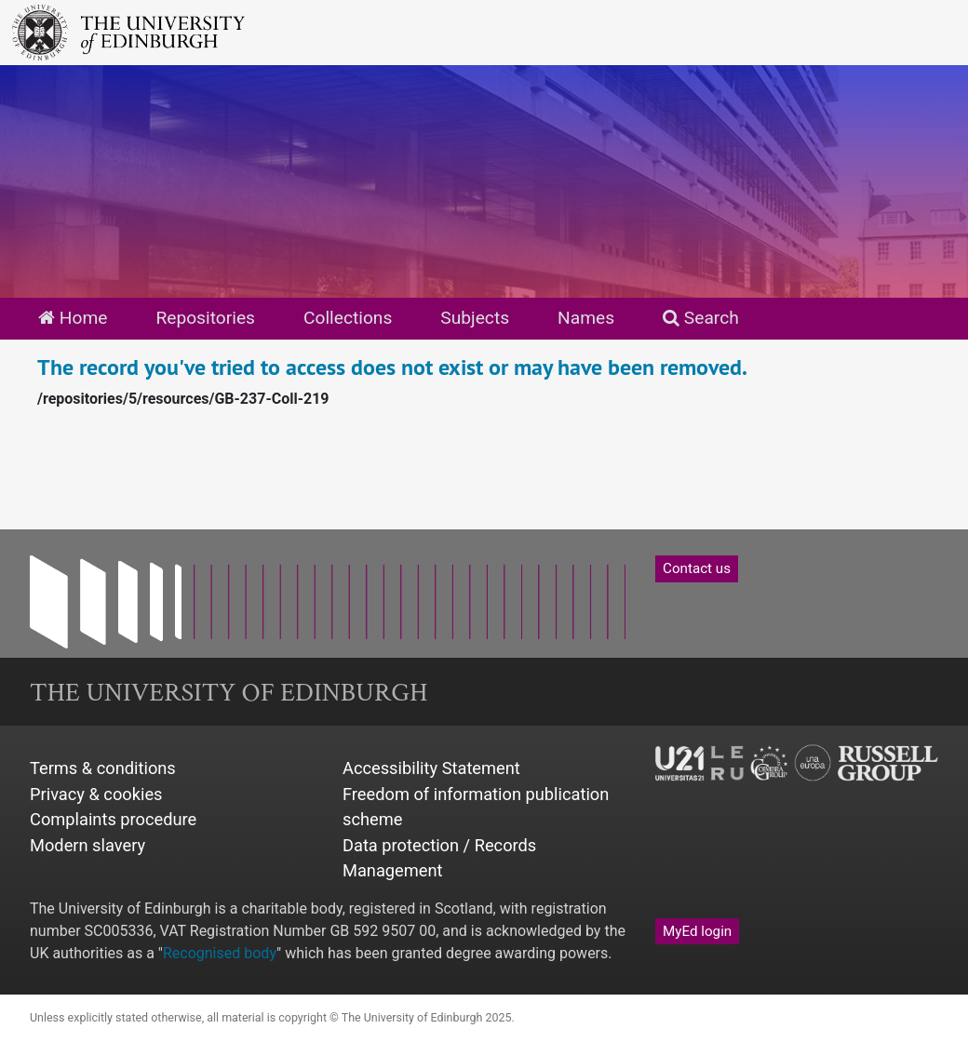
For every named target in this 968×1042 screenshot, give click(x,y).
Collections (347, 317)
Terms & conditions (103, 768)
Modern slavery (87, 845)
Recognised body (219, 953)
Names (586, 317)
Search (701, 317)
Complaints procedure (113, 819)
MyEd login (697, 931)
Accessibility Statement (431, 768)
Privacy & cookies (96, 794)
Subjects (474, 317)
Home (72, 317)
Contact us (697, 568)
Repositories (205, 317)
